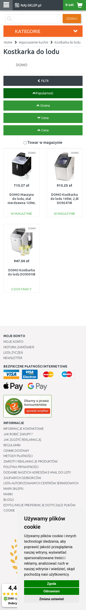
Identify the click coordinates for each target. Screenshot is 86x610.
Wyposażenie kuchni (33, 42)
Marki (8, 494)
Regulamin (11, 445)
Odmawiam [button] (52, 591)
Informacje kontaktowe (23, 428)
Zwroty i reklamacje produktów (30, 461)
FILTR (43, 81)
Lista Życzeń (13, 352)
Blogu (8, 499)
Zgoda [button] (51, 583)
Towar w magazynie (44, 142)
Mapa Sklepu (13, 488)
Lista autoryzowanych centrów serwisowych (40, 483)
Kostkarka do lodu (67, 42)
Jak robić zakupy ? (18, 434)
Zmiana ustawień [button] (51, 599)
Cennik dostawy (16, 450)
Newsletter (12, 358)
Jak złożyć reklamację (22, 439)
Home (8, 42)
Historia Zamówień (18, 347)
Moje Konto (13, 341)
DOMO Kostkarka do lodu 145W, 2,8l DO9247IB (64, 199)
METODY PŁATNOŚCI (18, 456)
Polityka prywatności (21, 467)
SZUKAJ (71, 18)
